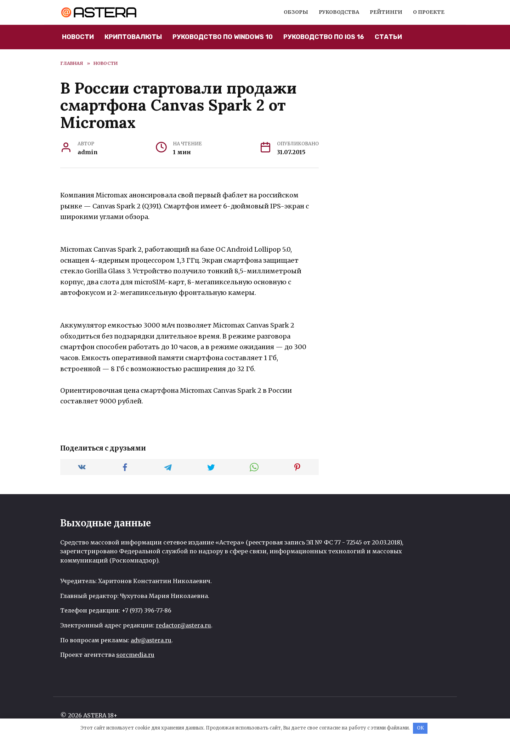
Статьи (388, 37)
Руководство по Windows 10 (222, 37)
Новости (78, 37)
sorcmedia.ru (135, 654)
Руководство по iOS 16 (323, 37)
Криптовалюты (133, 37)
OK (420, 728)
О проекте (428, 12)
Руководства (339, 12)
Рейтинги (386, 12)
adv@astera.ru (151, 640)
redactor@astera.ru (183, 625)
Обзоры (296, 12)
